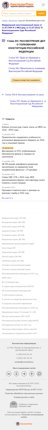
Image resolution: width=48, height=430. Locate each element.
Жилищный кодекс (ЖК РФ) (13, 222)
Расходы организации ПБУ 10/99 (16, 316)
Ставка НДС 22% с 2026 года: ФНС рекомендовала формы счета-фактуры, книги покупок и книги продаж (23, 180)
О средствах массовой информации (17, 303)
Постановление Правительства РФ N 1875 (19, 333)
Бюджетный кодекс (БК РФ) (13, 239)
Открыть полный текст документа (26, 80)
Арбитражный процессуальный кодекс (18, 243)
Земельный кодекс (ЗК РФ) (13, 252)
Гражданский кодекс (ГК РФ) (14, 218)
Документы (13, 21)
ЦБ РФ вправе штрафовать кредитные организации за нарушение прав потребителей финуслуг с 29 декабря (20, 167)
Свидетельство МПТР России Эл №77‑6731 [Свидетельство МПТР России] (24, 389)
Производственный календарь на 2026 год (20, 308)
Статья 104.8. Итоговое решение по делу (24, 94)
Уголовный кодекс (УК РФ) (13, 235)
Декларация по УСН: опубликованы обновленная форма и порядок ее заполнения (19, 154)
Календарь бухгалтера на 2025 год (16, 325)
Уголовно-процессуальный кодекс (16, 269)
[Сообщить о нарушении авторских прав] (24, 404)
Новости (9, 119)
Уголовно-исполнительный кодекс (16, 265)
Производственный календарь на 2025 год (20, 273)
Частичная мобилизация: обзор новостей (19, 329)
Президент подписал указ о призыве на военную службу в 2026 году (21, 191)
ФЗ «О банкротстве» (10, 282)
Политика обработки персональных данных (24, 393)
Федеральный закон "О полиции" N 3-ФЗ (19, 312)
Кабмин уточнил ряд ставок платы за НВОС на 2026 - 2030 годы (24, 128)
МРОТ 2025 (6, 278)
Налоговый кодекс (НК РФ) (13, 226)
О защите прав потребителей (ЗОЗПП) (18, 286)
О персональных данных (12, 295)
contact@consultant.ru (24, 362)
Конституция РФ (8, 248)
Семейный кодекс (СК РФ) (12, 261)
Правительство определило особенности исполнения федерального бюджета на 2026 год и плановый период (23, 140)
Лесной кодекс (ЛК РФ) (11, 256)
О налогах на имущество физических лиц (19, 299)
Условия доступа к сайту (24, 397)
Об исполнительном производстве (16, 290)
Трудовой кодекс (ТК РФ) (12, 231)
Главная (5, 21)
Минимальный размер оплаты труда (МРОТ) (20, 320)
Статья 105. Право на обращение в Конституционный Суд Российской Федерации (24, 61)
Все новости (6, 198)
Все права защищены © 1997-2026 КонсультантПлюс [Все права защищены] (24, 384)
